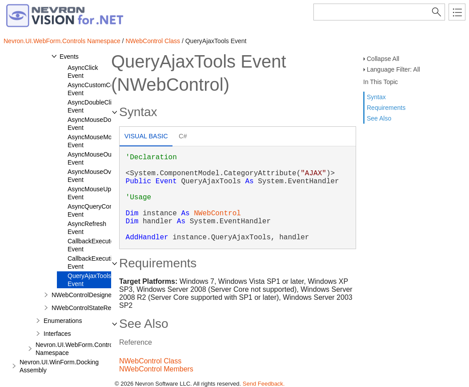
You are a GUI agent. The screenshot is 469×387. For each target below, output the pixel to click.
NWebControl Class (152, 40)
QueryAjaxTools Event (89, 279)
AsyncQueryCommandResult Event (108, 210)
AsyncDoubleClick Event (93, 106)
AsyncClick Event (83, 71)
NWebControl (217, 214)
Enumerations (63, 320)
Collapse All (383, 58)
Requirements (386, 107)
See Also (379, 118)
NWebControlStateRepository (92, 307)
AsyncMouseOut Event (90, 158)
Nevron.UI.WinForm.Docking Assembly (59, 366)
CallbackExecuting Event (93, 262)
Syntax (376, 97)
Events (69, 56)
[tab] (146, 137)
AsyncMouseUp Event (89, 193)
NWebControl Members (156, 369)
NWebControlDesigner (83, 294)
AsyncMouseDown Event (93, 123)
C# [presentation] (183, 136)
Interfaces (57, 333)
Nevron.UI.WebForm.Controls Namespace (62, 40)
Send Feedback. (264, 383)
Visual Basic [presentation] (146, 136)
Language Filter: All (393, 69)
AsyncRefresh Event (87, 227)
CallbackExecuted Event (92, 245)
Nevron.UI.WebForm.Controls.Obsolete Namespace (90, 348)
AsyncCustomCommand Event (101, 89)
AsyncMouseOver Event (92, 175)
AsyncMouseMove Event (93, 141)
